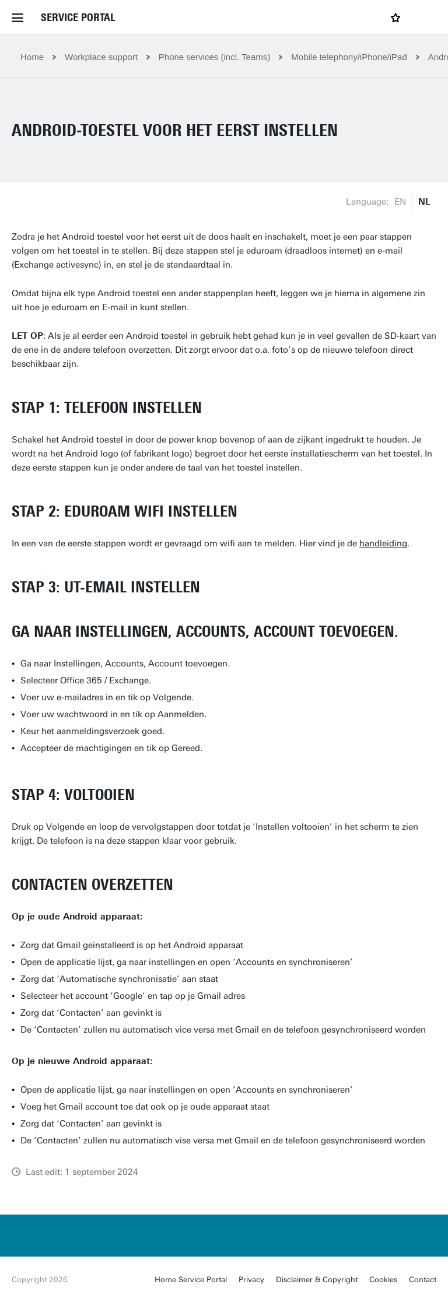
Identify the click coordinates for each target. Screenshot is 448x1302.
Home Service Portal (191, 1279)
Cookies (383, 1279)
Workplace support (101, 57)
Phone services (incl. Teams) (214, 57)
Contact (422, 1279)
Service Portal (78, 17)
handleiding (383, 543)
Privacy (251, 1279)
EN (400, 201)
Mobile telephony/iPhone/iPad (349, 57)
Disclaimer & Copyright (317, 1279)
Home (32, 57)
